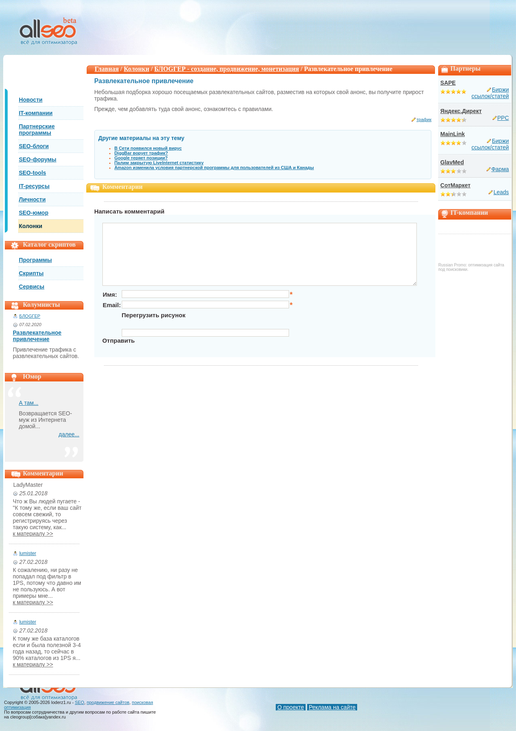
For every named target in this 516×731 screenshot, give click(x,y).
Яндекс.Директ (460, 111)
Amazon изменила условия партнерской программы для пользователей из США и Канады (214, 167)
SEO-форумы (37, 159)
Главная (107, 68)
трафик (423, 119)
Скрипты (31, 273)
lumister (27, 553)
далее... (68, 434)
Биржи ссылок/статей (490, 92)
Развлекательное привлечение (37, 335)
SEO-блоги (34, 146)
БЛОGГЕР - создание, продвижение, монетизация (226, 68)
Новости (31, 99)
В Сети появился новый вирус (148, 148)
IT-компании (36, 113)
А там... (29, 403)
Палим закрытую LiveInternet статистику (159, 162)
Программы (35, 260)
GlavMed (452, 162)
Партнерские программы (37, 129)
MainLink (452, 134)
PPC (503, 118)
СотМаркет (455, 185)
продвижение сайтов (108, 702)
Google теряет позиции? (141, 157)
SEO (79, 702)
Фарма (500, 169)
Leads (501, 192)
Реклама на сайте (332, 707)
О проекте (290, 707)
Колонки (30, 226)
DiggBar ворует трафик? (141, 153)
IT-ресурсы (34, 186)
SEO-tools (32, 173)
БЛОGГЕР (29, 316)
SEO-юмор (33, 212)
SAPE (448, 83)
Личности (32, 199)
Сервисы (31, 286)
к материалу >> (33, 533)
